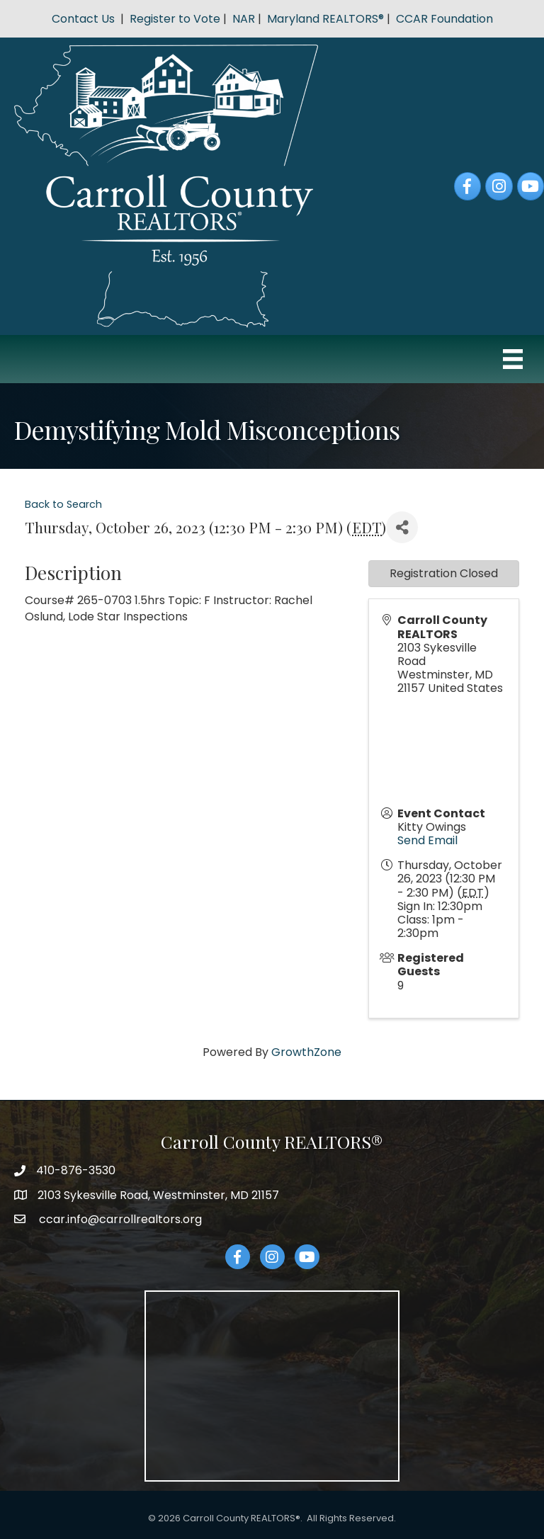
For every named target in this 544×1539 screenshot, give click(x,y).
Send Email (427, 840)
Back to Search (63, 504)
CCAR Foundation (444, 19)
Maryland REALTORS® (325, 19)
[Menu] (513, 359)
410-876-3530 (75, 1170)
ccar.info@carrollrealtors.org (119, 1219)
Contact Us (83, 19)
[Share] (402, 527)
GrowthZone (306, 1052)
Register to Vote (175, 19)
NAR (243, 19)
